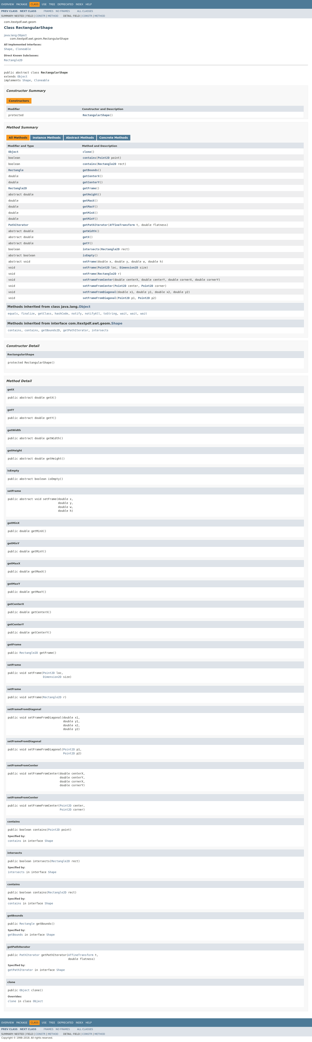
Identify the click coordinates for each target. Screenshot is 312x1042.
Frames (49, 11)
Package (21, 4)
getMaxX (89, 200)
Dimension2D (129, 267)
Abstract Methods (80, 137)
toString (110, 313)
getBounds (90, 170)
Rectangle (15, 170)
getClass (44, 313)
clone (87, 151)
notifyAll (92, 313)
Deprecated (65, 4)
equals (13, 313)
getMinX (89, 212)
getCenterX (91, 176)
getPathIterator (95, 224)
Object (22, 76)
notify (76, 313)
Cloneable (23, 49)
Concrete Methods (113, 137)
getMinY (89, 218)
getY (86, 243)
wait (123, 313)
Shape (8, 49)
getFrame (89, 188)
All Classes (85, 11)
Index (79, 4)
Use (44, 4)
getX (86, 237)
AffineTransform (122, 224)
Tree (52, 4)
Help (89, 4)
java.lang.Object (15, 35)
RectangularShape (96, 115)
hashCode (61, 313)
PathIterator (18, 224)
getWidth (89, 231)
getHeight (90, 194)
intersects (91, 249)
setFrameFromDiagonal (99, 292)
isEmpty (89, 255)
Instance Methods (46, 137)
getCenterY (91, 182)
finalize (27, 313)
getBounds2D (50, 330)
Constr (40, 16)
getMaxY (89, 206)
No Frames (63, 11)
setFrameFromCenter (98, 279)
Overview (7, 4)
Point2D (103, 157)
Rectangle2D (13, 60)
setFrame (89, 261)
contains (89, 157)
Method (53, 16)
